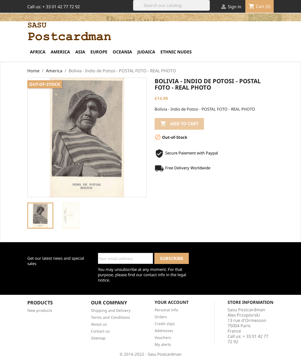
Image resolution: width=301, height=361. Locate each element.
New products (39, 310)
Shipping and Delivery (110, 310)
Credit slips (165, 323)
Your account (172, 302)
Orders (161, 316)
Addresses (164, 330)
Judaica (146, 52)
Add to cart (179, 123)
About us (99, 324)
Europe (98, 52)
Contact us (100, 331)
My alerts (163, 344)
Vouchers (163, 337)
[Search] (171, 5)
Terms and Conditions (110, 317)
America (60, 52)
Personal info (166, 309)
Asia (80, 52)
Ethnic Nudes (176, 52)
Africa (37, 52)
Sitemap (98, 338)
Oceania (122, 52)
